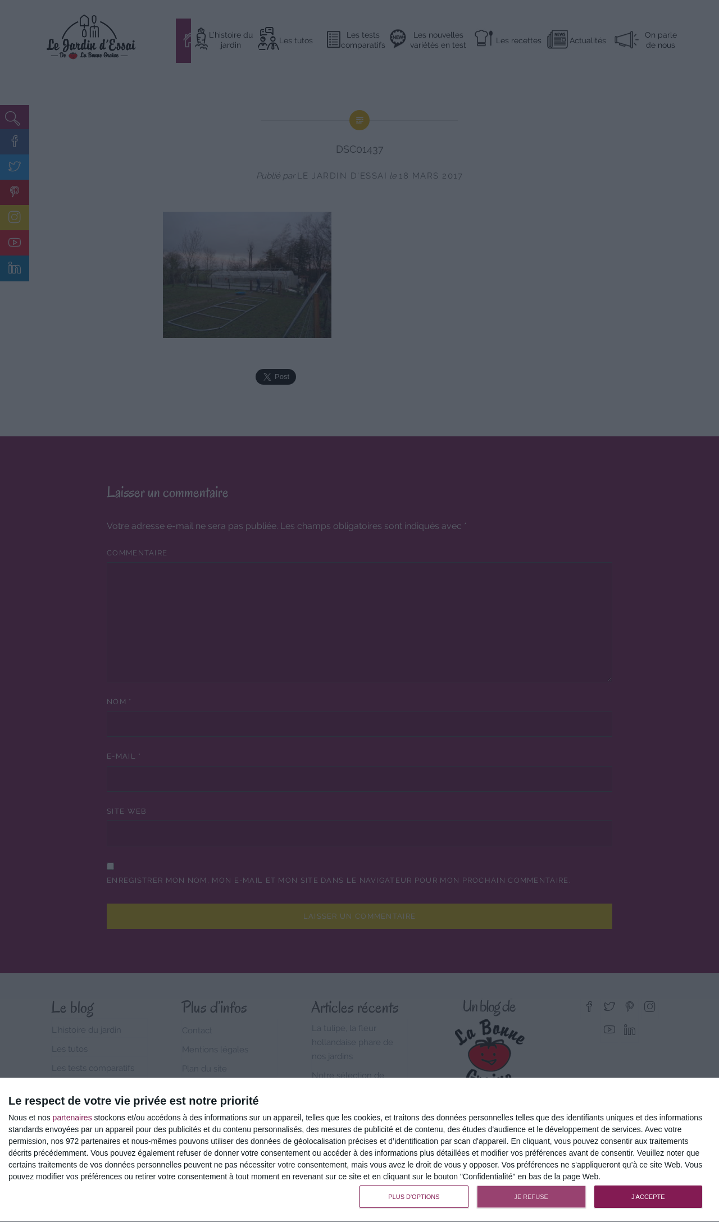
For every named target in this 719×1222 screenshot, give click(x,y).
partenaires (72, 1117)
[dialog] (359, 1150)
